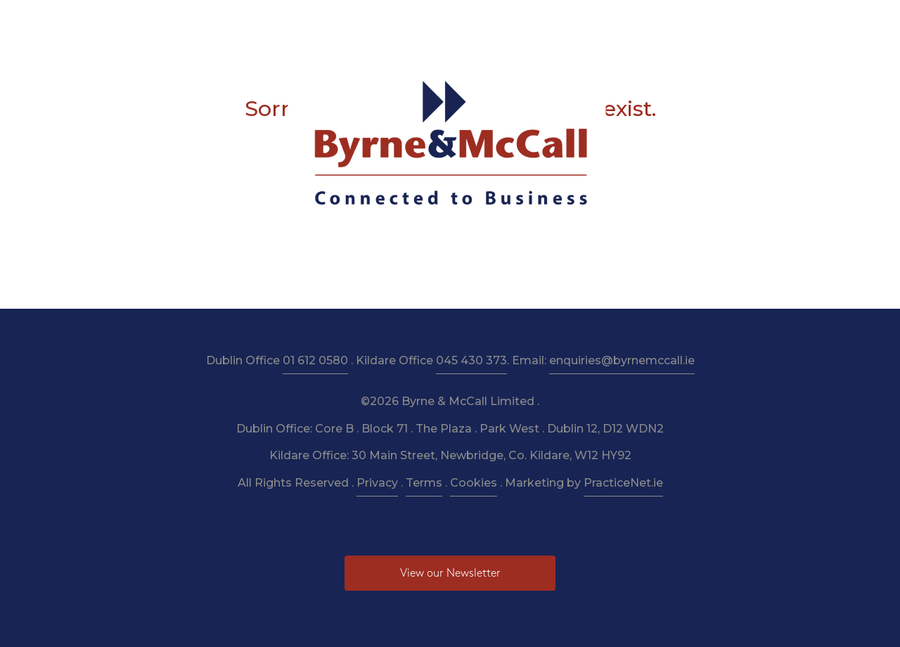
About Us (240, 22)
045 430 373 (471, 360)
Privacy (377, 482)
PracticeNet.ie (623, 482)
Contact (714, 22)
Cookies (473, 482)
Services (303, 22)
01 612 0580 (315, 360)
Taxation (365, 22)
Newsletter (504, 22)
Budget (570, 22)
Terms (424, 482)
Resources (431, 22)
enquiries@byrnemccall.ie (622, 360)
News (622, 22)
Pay (665, 22)
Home (180, 22)
